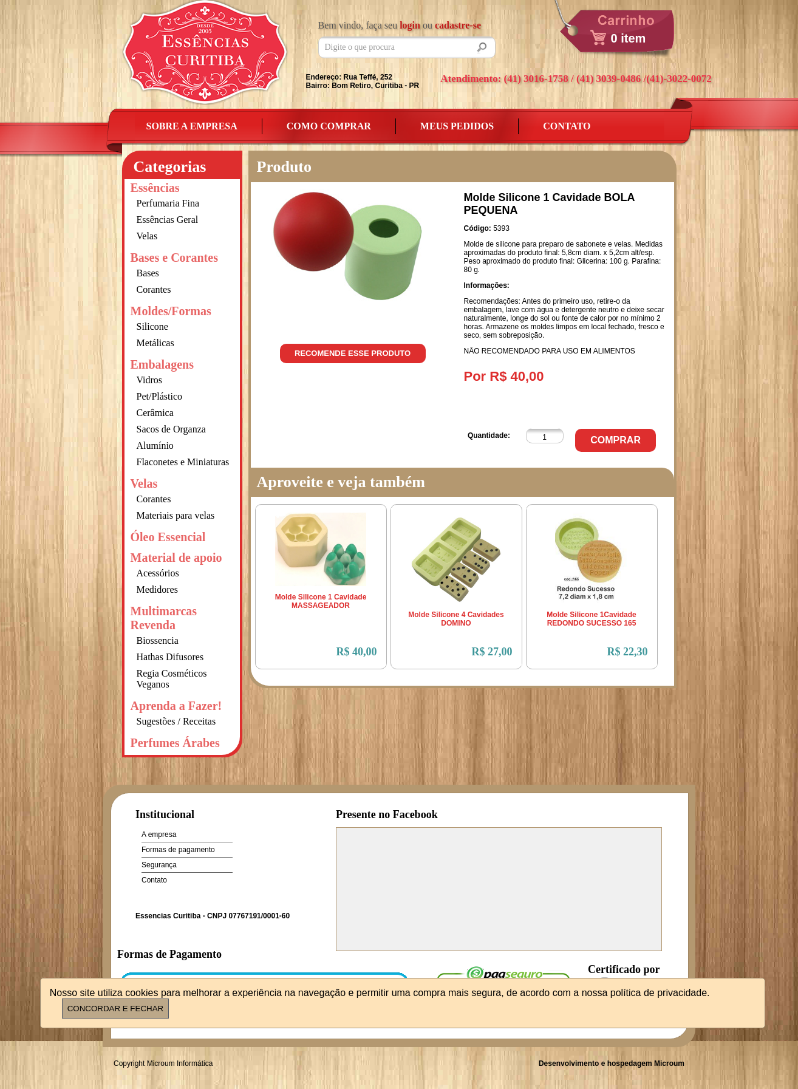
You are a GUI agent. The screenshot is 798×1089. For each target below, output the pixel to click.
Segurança (159, 865)
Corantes (154, 289)
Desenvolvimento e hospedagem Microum (611, 1063)
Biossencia (158, 640)
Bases (148, 273)
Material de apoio (176, 557)
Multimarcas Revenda (164, 618)
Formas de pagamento (178, 849)
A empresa (159, 834)
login (410, 25)
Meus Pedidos (457, 126)
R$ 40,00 (356, 652)
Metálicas (155, 343)
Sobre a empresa (191, 126)
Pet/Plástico (160, 396)
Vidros (150, 380)
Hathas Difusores (170, 657)
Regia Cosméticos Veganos (172, 678)
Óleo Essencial (168, 537)
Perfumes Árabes (175, 742)
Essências (155, 187)
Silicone (152, 326)
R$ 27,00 (492, 652)
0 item (628, 38)
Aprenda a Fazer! (176, 705)
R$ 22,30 (627, 652)
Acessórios (158, 573)
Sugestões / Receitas (176, 721)
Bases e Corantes (174, 257)
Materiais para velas (176, 515)
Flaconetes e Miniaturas (183, 462)
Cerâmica (155, 413)
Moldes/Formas (171, 311)
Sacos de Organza (171, 429)
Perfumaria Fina (168, 203)
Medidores (157, 589)
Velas (147, 236)
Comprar (615, 440)
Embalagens (162, 364)
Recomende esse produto (353, 353)
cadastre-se (458, 25)
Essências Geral (168, 219)
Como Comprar (329, 126)
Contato (566, 126)
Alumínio (155, 445)
